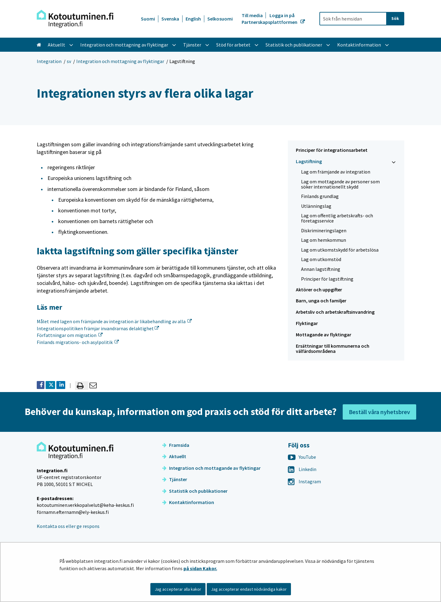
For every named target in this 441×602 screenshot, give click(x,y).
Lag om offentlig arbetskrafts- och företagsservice (337, 218)
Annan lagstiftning (320, 269)
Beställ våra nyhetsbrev (379, 412)
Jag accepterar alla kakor (178, 589)
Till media (253, 15)
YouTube (302, 457)
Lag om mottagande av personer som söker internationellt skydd (340, 184)
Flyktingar (307, 323)
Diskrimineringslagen (323, 230)
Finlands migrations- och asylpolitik (78, 342)
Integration (49, 61)
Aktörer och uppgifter (319, 289)
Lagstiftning (309, 161)
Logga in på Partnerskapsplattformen (270, 18)
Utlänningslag (316, 206)
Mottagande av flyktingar (323, 334)
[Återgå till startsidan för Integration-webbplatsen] (75, 19)
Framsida (175, 445)
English (193, 19)
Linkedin (302, 469)
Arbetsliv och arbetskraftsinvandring (335, 312)
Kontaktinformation (188, 502)
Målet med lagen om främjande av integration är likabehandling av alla (114, 321)
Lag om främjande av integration (335, 172)
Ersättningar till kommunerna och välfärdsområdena (332, 348)
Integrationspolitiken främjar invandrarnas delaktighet (98, 328)
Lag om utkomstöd (321, 259)
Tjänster (174, 479)
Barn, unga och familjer (321, 300)
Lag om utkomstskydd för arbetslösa (340, 250)
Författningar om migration (70, 335)
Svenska (170, 19)
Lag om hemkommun (323, 240)
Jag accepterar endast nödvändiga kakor (249, 589)
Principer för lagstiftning (327, 279)
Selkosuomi (220, 19)
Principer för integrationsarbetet (332, 150)
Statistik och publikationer (195, 491)
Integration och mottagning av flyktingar (120, 61)
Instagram (304, 481)
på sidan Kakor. (200, 568)
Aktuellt (174, 456)
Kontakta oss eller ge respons (68, 526)
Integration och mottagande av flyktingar (211, 468)
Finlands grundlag (320, 196)
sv (69, 61)
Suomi (148, 19)
